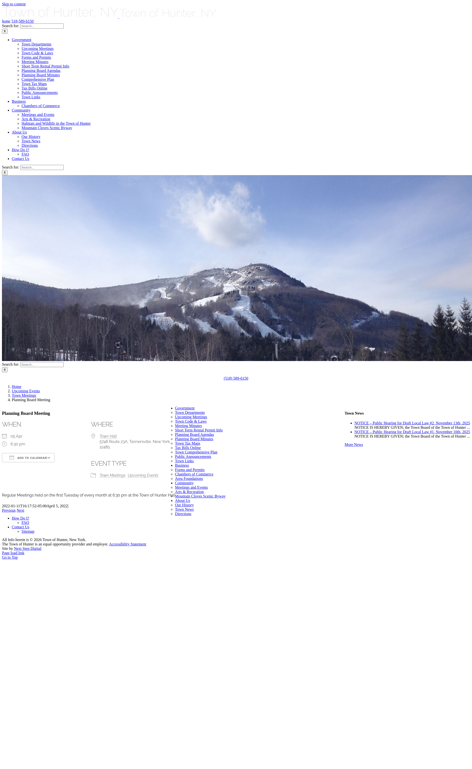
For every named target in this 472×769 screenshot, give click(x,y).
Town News (184, 509)
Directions (183, 514)
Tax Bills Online (188, 448)
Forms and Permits (190, 470)
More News (354, 444)
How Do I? (20, 518)
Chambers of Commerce (194, 474)
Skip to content (14, 4)
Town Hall (108, 436)
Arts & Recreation (189, 492)
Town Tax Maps (187, 443)
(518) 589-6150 (236, 378)
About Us (182, 500)
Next (20, 510)
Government (185, 408)
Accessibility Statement (127, 544)
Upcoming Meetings (191, 417)
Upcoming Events (143, 475)
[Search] (5, 31)
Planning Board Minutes (194, 439)
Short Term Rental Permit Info (199, 430)
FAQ (25, 522)
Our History (184, 505)
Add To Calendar (28, 457)
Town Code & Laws (191, 421)
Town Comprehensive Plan (196, 452)
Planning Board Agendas (194, 434)
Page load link (13, 553)
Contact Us (20, 527)
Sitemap (28, 531)
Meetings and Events (191, 487)
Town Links (184, 461)
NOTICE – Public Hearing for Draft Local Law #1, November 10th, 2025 (412, 432)
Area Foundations (189, 478)
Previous (9, 510)
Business (182, 465)
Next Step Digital (27, 548)
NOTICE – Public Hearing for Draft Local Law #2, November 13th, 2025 (412, 423)
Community (184, 483)
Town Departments (190, 412)
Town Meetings (112, 475)
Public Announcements (193, 456)
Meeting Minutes (188, 426)
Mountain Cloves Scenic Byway (200, 496)
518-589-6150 (23, 21)
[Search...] (42, 26)
